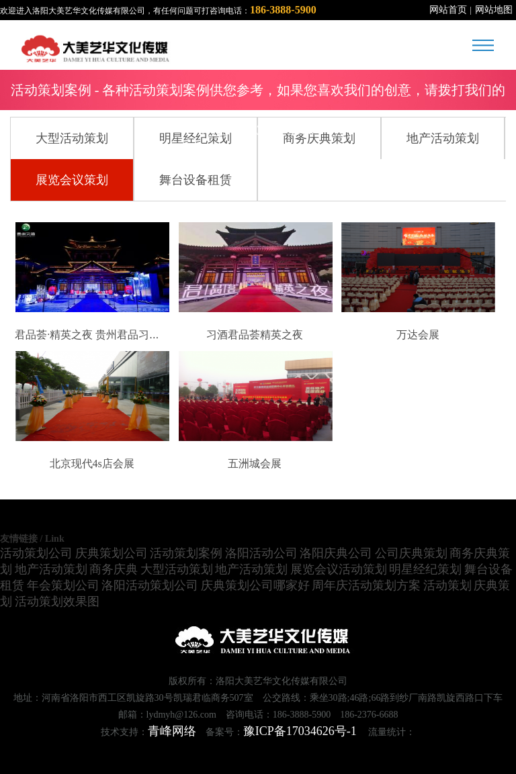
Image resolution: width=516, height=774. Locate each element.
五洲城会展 (255, 463)
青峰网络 (172, 731)
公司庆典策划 (411, 553)
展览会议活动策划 (338, 569)
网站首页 (448, 10)
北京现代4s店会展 (92, 463)
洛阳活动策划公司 (149, 585)
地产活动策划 (442, 138)
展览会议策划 (72, 180)
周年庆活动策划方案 (366, 585)
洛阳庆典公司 (336, 553)
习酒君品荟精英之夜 (254, 334)
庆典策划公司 (111, 553)
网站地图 (494, 10)
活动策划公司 (36, 553)
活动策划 (447, 585)
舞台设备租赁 (195, 180)
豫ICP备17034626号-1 (300, 731)
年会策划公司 (63, 585)
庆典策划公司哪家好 (255, 585)
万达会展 (417, 334)
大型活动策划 (72, 138)
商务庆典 (113, 569)
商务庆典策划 (319, 138)
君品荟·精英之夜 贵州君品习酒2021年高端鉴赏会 (130, 334)
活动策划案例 (186, 553)
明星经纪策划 (195, 138)
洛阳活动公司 (261, 553)
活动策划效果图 (57, 601)
